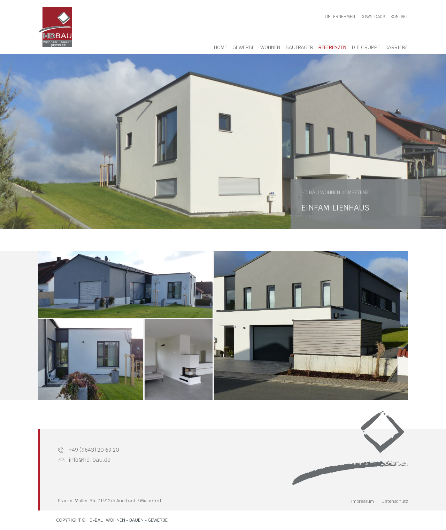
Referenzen (332, 47)
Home (220, 47)
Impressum (362, 501)
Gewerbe (243, 47)
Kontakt (399, 17)
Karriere (396, 47)
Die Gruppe (366, 47)
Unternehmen (340, 17)
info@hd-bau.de (89, 459)
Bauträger (299, 47)
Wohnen (270, 47)
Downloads (373, 17)
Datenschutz (395, 501)
